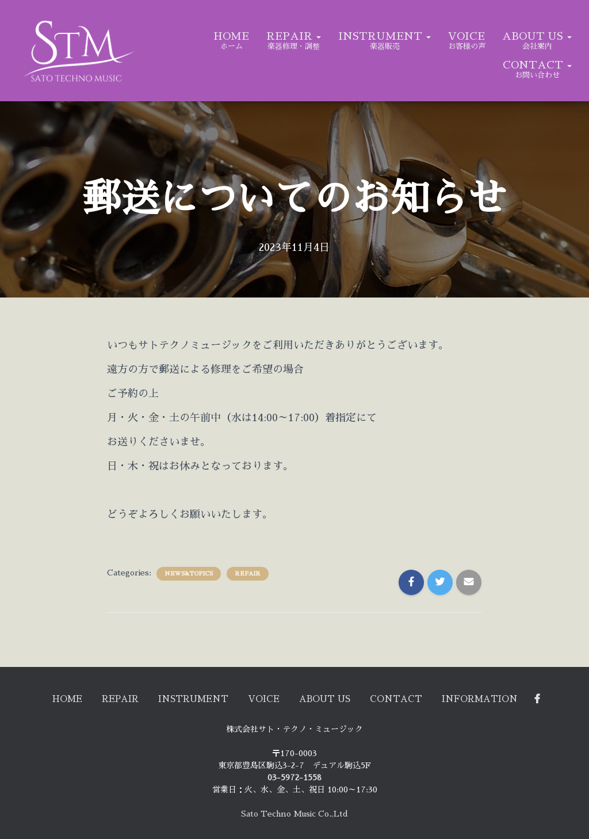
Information (505, 698)
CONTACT (537, 65)
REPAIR (293, 36)
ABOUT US (537, 36)
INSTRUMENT (384, 36)
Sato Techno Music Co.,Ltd (294, 814)
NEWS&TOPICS (189, 574)
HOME (231, 36)
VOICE (466, 36)
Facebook (570, 698)
